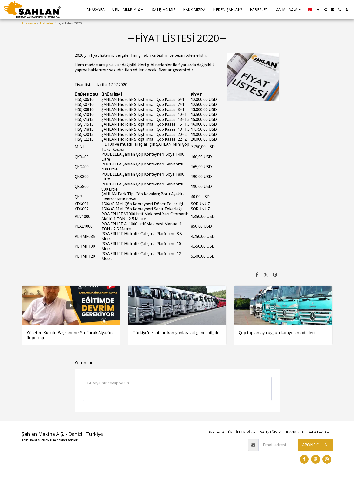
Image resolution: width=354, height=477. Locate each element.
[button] (128, 9)
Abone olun (315, 445)
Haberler (46, 23)
